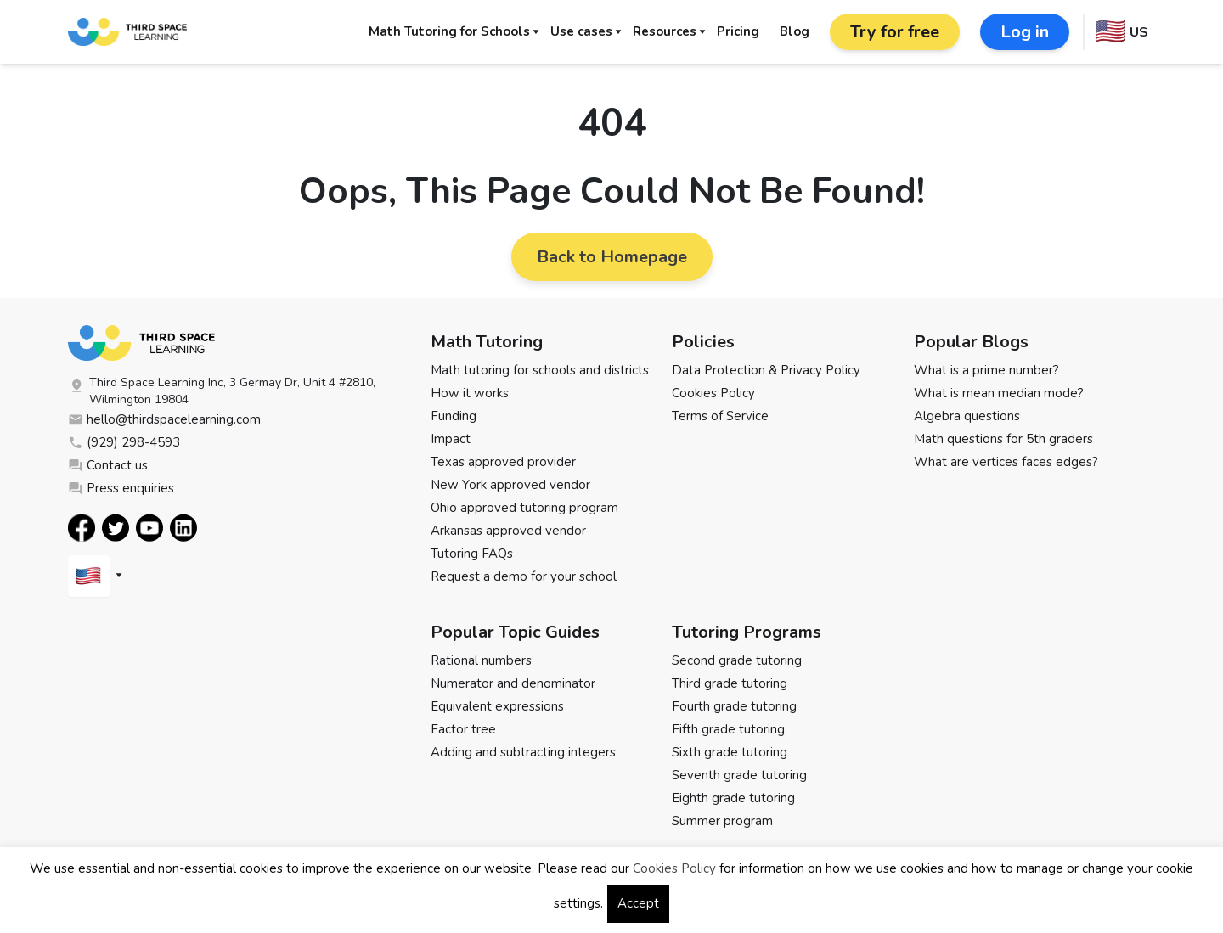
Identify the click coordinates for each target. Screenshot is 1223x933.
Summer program (722, 820)
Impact (451, 438)
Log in (1024, 31)
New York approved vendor (510, 484)
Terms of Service (720, 415)
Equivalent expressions (497, 706)
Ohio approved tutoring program (524, 507)
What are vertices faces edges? (1006, 461)
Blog (794, 31)
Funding (453, 415)
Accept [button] (638, 903)
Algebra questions (967, 415)
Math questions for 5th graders (1003, 438)
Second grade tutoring (737, 660)
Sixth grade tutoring (729, 752)
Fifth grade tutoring (728, 729)
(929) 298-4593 (124, 442)
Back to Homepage (612, 256)
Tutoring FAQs (472, 553)
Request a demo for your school (524, 576)
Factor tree (463, 729)
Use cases (581, 31)
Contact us (108, 465)
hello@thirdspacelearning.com (164, 419)
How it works (470, 393)
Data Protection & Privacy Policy (766, 370)
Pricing (738, 31)
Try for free (894, 31)
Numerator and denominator (513, 683)
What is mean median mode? (999, 393)
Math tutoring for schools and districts (540, 370)
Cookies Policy (713, 393)
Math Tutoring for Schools (449, 31)
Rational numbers (481, 660)
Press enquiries (121, 488)
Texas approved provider (503, 461)
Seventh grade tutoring (739, 775)
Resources (664, 31)
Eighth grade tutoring (733, 798)
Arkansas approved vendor (508, 530)
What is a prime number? (986, 370)
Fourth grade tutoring (734, 706)
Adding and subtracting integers (523, 752)
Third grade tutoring (729, 683)
